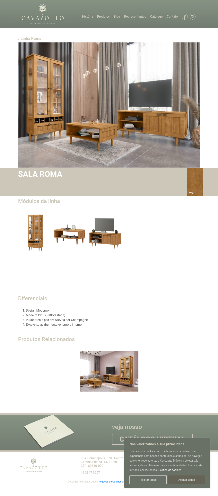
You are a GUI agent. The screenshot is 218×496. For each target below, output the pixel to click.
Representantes (135, 16)
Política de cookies (169, 470)
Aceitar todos (186, 479)
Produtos (103, 16)
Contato (172, 16)
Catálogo (156, 16)
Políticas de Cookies (110, 481)
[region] (167, 463)
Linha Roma (31, 38)
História (87, 16)
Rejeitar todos (148, 479)
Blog (117, 16)
